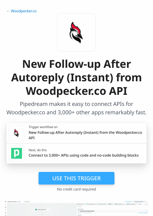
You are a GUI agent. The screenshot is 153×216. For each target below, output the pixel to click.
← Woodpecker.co (21, 11)
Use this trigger (76, 178)
